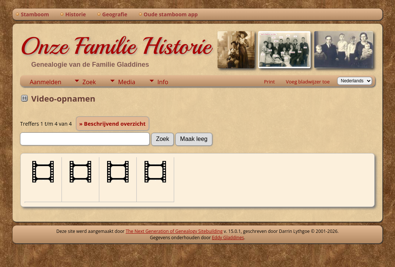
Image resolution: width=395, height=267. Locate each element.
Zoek (89, 82)
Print (269, 81)
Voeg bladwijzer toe (308, 81)
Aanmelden (45, 82)
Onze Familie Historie (115, 46)
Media (126, 82)
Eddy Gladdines (228, 237)
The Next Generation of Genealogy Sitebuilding (174, 231)
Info (162, 82)
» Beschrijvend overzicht (112, 123)
